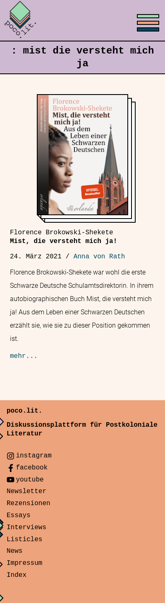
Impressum (24, 563)
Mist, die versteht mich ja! (63, 237)
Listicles (24, 539)
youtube (29, 480)
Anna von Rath (99, 256)
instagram (33, 456)
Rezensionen (28, 503)
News (14, 551)
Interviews (26, 527)
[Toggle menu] (82, 20)
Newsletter (26, 491)
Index (16, 575)
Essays (19, 515)
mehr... (24, 356)
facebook (32, 468)
